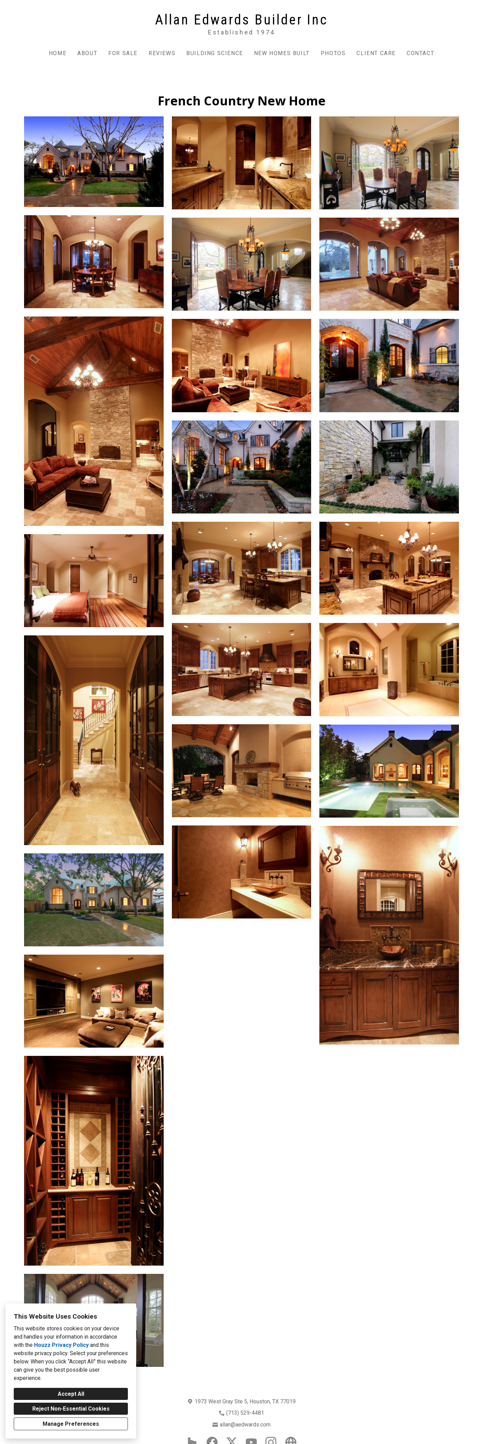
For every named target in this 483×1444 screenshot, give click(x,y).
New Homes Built (282, 53)
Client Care (376, 53)
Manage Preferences (71, 1424)
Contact (420, 53)
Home (57, 53)
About (87, 53)
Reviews (162, 53)
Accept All (71, 1394)
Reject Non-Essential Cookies (71, 1408)
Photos (333, 53)
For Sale (123, 53)
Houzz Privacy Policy (61, 1345)
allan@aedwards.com (245, 1424)
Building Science (214, 53)
